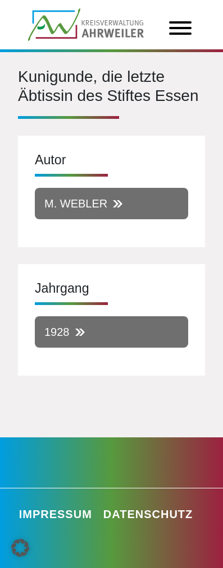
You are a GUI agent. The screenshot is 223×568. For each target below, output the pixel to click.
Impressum (55, 514)
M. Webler (75, 203)
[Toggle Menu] (180, 28)
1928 (57, 332)
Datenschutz (148, 514)
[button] (20, 548)
